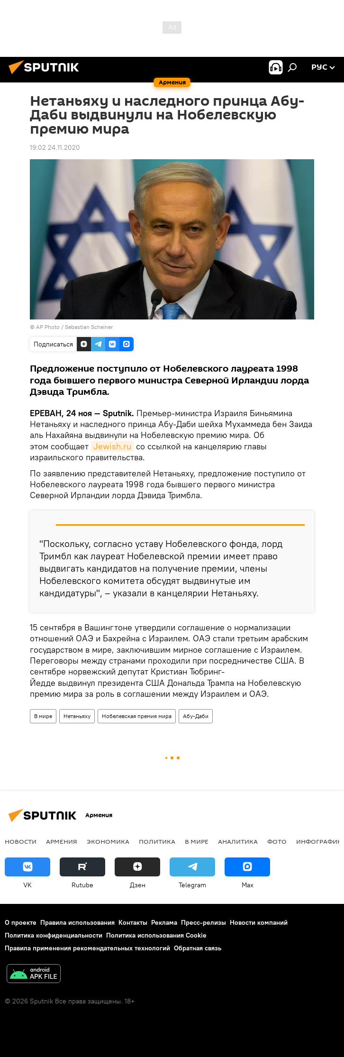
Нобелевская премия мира (137, 716)
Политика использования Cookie (156, 935)
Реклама (164, 922)
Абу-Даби (195, 716)
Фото (277, 841)
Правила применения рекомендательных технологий (87, 948)
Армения (61, 841)
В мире (43, 716)
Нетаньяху (77, 716)
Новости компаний (259, 922)
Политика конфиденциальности (53, 935)
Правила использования (77, 922)
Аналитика (238, 841)
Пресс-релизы (203, 922)
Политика (157, 841)
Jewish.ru (112, 446)
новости (20, 841)
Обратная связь (197, 948)
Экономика (108, 841)
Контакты (132, 922)
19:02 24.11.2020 (55, 147)
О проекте (20, 922)
